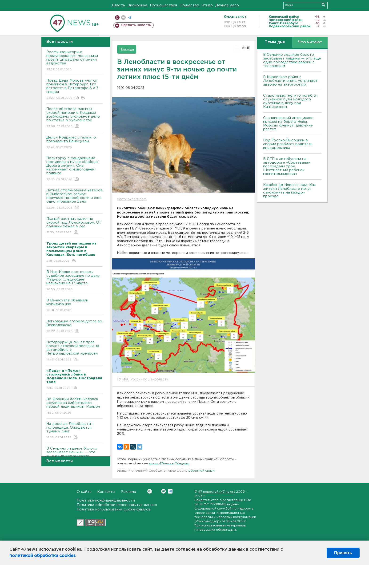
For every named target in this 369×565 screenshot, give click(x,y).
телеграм (129, 17)
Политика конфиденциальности (106, 500)
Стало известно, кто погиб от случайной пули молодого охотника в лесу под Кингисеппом (290, 101)
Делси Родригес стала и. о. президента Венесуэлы (74, 142)
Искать (323, 5)
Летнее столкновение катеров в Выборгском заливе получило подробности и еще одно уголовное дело (74, 199)
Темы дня (275, 42)
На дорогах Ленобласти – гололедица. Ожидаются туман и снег (74, 430)
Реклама (128, 491)
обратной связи (201, 471)
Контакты (106, 491)
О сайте (84, 491)
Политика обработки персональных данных (117, 504)
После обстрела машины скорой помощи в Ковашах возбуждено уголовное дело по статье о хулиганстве (74, 117)
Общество (189, 5)
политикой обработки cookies (42, 556)
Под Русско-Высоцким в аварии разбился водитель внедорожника (288, 144)
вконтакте (123, 17)
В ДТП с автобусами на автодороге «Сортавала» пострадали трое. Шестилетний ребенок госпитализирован (286, 166)
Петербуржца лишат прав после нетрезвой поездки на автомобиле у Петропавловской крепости (74, 351)
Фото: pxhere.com (132, 199)
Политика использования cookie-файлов (114, 509)
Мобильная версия (117, 17)
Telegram (170, 491)
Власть (118, 5)
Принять (343, 552)
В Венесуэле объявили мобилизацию (74, 305)
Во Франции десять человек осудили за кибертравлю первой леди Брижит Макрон (74, 406)
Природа (126, 49)
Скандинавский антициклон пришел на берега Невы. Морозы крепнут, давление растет (288, 123)
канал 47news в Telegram (169, 463)
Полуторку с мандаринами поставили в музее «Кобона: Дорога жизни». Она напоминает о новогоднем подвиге (74, 169)
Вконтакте (149, 491)
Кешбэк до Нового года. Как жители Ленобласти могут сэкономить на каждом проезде (289, 190)
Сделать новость (136, 25)
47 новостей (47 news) (216, 491)
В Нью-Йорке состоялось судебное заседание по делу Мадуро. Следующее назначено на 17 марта (74, 280)
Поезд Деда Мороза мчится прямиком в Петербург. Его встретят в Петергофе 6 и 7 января (74, 89)
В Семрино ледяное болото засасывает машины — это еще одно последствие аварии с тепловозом (292, 60)
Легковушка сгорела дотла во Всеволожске (74, 326)
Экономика (137, 5)
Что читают (310, 42)
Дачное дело (227, 5)
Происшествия (163, 5)
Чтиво (207, 5)
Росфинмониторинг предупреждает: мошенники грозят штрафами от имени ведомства (74, 61)
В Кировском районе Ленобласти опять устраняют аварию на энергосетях (290, 80)
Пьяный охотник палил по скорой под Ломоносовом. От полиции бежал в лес (74, 225)
